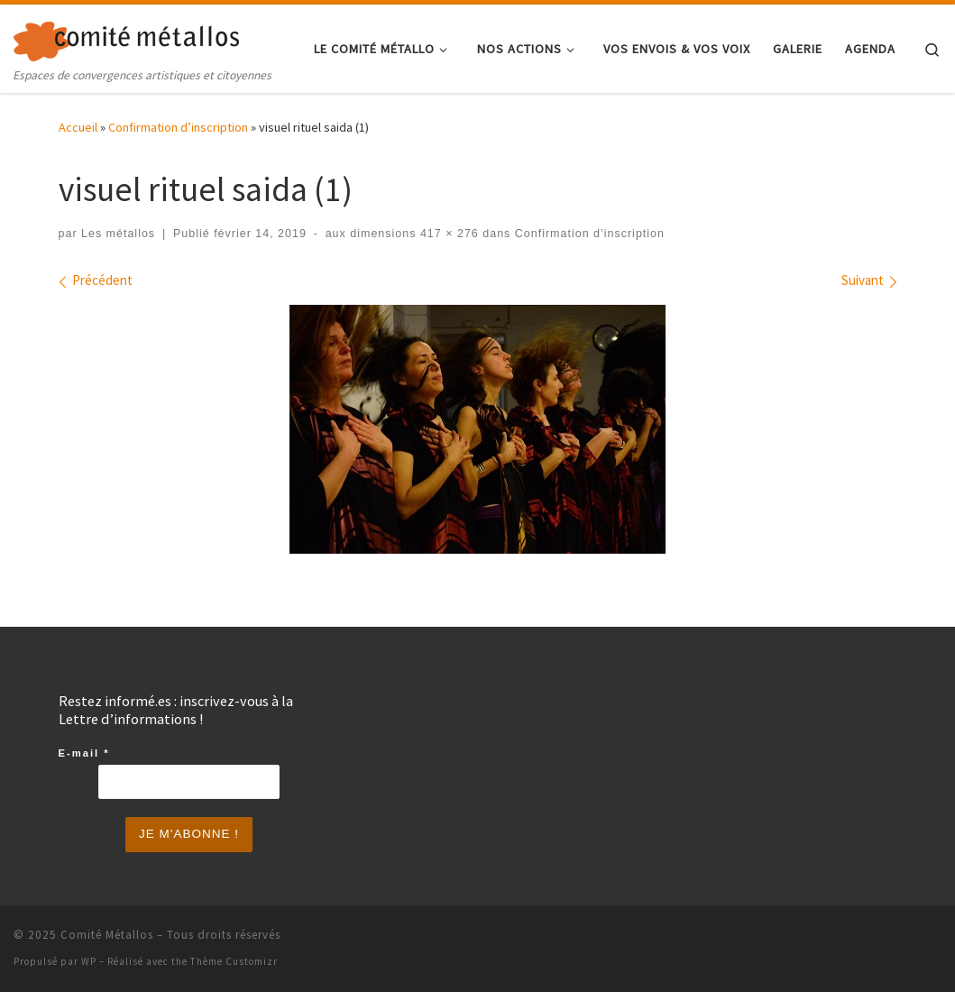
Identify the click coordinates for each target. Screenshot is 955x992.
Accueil (78, 127)
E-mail (84, 753)
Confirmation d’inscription (178, 127)
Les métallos (118, 233)
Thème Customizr (234, 961)
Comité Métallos (106, 934)
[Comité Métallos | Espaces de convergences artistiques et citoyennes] (126, 37)
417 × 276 (447, 233)
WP (88, 961)
